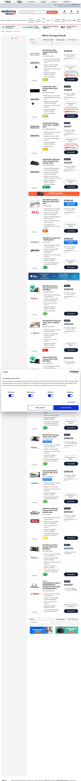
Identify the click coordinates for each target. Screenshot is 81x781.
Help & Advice (78, 20)
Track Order (71, 12)
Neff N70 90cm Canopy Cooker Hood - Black (51, 436)
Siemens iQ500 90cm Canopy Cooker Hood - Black (50, 472)
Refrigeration (9, 20)
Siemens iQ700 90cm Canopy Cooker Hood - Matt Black (50, 359)
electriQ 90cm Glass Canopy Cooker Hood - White (50, 52)
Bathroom (69, 20)
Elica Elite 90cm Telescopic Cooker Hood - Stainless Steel (52, 322)
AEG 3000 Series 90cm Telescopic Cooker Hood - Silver (51, 201)
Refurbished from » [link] (71, 67)
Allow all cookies (66, 407)
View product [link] (71, 79)
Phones (48, 20)
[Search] (52, 12)
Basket (78, 12)
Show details (71, 402)
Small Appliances (38, 20)
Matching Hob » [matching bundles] (71, 75)
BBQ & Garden (63, 20)
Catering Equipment (57, 20)
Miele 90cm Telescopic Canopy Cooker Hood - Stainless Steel (50, 510)
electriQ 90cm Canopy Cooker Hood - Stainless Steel (51, 125)
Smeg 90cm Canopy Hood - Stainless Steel (51, 239)
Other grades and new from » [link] (71, 605)
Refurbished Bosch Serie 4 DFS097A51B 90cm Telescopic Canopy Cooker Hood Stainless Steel (52, 585)
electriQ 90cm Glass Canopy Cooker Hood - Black (50, 88)
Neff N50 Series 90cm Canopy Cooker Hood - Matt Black (50, 288)
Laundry (16, 20)
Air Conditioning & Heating (30, 20)
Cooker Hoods (9, 31)
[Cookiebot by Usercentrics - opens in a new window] (71, 372)
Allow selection (40, 407)
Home (2, 31)
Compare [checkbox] (34, 80)
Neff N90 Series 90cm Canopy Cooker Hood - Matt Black (50, 547)
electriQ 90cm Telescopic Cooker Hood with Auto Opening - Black (51, 161)
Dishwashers (22, 20)
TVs (52, 20)
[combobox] (38, 12)
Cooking (3, 20)
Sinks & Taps (43, 20)
